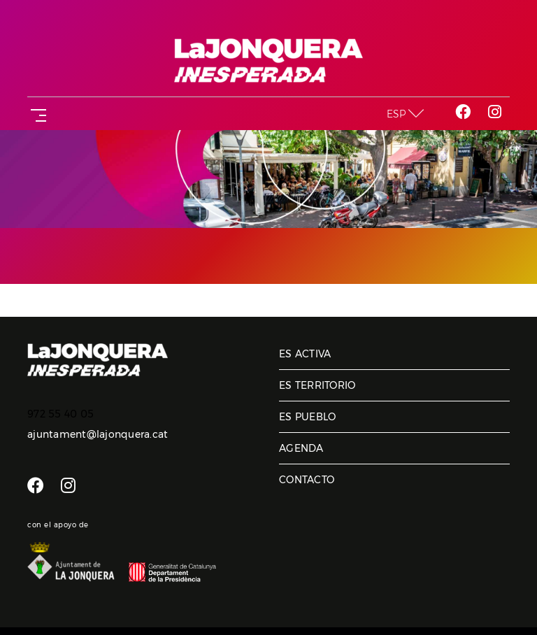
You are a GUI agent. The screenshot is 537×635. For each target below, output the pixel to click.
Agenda (301, 448)
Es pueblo (307, 417)
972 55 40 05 (60, 414)
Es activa (305, 354)
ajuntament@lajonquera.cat (97, 434)
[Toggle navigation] (35, 113)
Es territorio (317, 385)
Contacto (306, 479)
